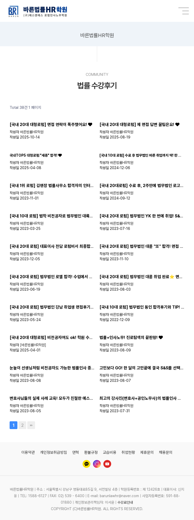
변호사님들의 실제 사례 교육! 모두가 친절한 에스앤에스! (56, 398)
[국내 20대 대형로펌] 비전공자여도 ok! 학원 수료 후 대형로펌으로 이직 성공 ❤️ (77, 337)
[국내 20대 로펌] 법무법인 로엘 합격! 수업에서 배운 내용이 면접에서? (68, 276)
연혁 (75, 452)
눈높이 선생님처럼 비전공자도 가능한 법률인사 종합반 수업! (59, 367)
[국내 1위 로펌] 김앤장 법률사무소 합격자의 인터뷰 (52, 185)
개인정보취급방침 (53, 452)
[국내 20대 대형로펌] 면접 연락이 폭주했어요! (49, 124)
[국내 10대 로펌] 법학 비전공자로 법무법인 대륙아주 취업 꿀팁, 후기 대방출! (73, 216)
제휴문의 (147, 452)
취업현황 (128, 452)
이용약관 (28, 452)
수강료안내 (125, 502)
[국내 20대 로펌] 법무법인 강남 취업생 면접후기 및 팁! (56, 307)
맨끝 (31, 425)
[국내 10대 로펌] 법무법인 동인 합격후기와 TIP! (140, 307)
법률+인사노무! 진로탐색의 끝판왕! (129, 337)
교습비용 (109, 452)
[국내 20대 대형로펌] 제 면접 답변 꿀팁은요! (137, 124)
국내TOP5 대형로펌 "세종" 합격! (34, 155)
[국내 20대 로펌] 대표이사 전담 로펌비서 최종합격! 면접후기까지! (65, 246)
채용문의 (165, 452)
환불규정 (91, 452)
